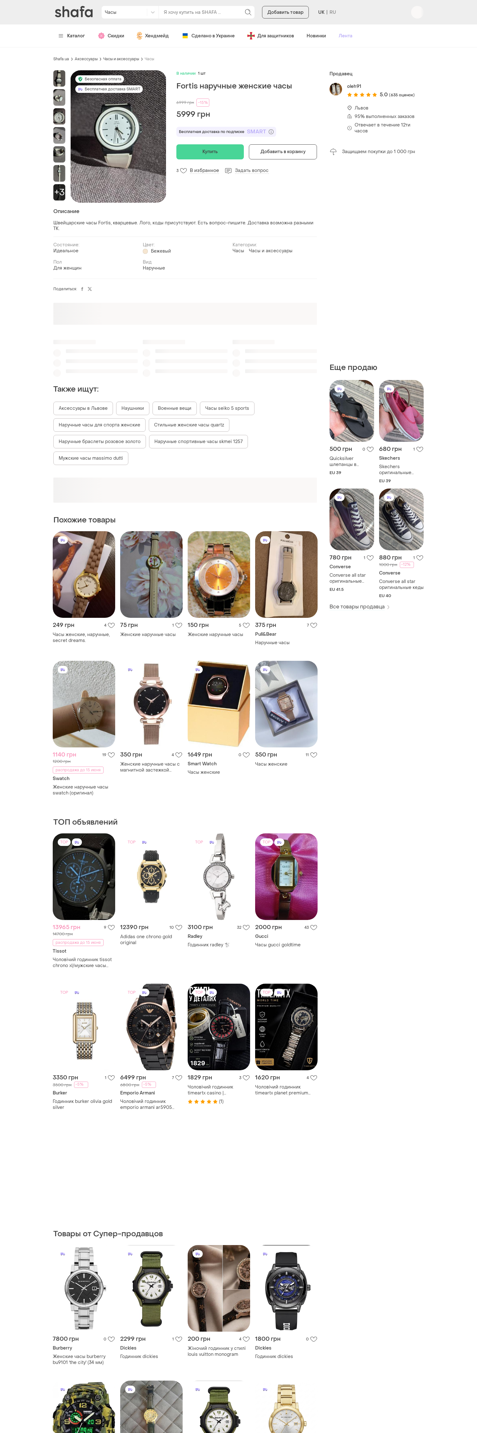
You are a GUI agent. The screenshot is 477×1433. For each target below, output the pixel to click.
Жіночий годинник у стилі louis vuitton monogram (217, 1351)
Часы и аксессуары (121, 58)
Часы (149, 58)
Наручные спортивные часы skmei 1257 (198, 442)
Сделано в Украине (208, 36)
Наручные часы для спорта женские (99, 425)
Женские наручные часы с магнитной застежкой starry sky (150, 767)
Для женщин (67, 268)
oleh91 (354, 86)
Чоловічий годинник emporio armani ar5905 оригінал (146, 1104)
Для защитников (270, 36)
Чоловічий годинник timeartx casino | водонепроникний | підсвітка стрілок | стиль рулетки (215, 1090)
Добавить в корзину (283, 152)
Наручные (154, 268)
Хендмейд (153, 36)
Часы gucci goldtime (278, 945)
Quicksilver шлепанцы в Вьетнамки (343, 462)
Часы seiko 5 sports (227, 408)
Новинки (316, 36)
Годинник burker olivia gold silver (82, 1104)
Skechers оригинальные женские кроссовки (401, 470)
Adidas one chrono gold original (146, 940)
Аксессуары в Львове (83, 408)
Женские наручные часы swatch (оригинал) (80, 790)
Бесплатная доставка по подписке (226, 132)
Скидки (111, 36)
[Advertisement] (377, 259)
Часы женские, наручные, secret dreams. (81, 638)
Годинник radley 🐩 (209, 945)
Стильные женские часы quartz (189, 425)
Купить (210, 152)
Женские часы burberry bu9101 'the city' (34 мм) (79, 1360)
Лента (345, 36)
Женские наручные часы (148, 635)
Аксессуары (86, 58)
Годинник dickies (139, 1357)
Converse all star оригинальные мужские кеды (348, 578)
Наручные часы (272, 643)
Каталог (71, 36)
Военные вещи (174, 408)
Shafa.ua (61, 58)
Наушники (132, 408)
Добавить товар (285, 12)
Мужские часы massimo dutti (91, 458)
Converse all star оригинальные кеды (401, 585)
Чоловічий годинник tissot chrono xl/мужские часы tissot (82, 963)
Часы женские (204, 772)
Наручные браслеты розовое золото (100, 442)
